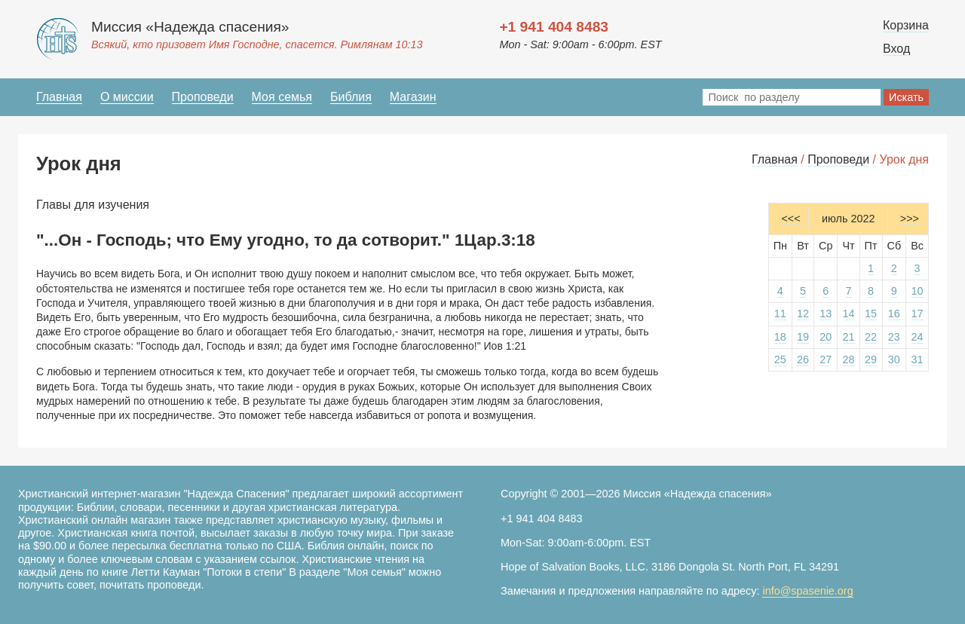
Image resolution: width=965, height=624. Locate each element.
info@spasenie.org (807, 591)
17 (917, 313)
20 (825, 337)
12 (803, 313)
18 (780, 337)
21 (849, 337)
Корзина (906, 25)
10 (917, 291)
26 (803, 359)
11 (780, 313)
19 (803, 337)
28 (849, 359)
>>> (909, 219)
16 (894, 313)
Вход (896, 48)
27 (825, 359)
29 (871, 359)
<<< (790, 219)
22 (871, 337)
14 (849, 313)
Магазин (413, 96)
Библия (351, 96)
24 (917, 337)
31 (917, 359)
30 (894, 359)
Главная (59, 96)
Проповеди (203, 96)
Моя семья (282, 96)
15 (871, 313)
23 (894, 337)
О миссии (127, 96)
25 (780, 359)
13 (825, 313)
